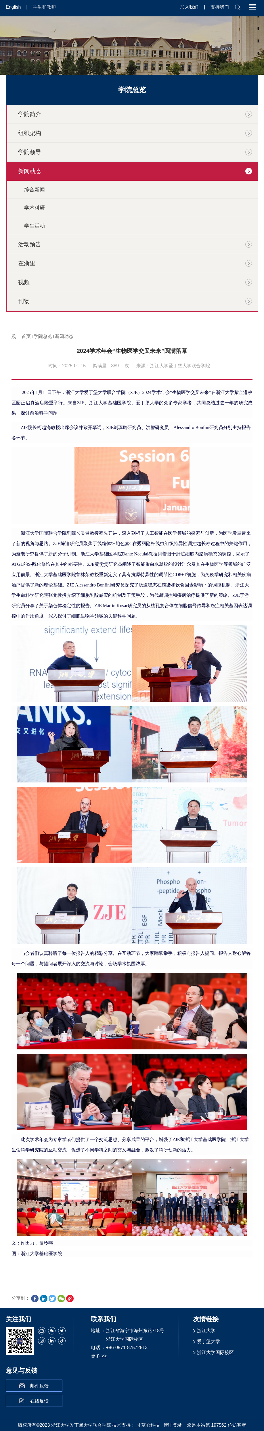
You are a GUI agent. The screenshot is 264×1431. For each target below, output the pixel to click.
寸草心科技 (148, 1425)
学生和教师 (44, 7)
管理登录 (172, 1425)
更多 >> (99, 1355)
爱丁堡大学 (208, 1341)
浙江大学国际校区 (215, 1352)
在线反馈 (39, 1401)
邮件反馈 (39, 1385)
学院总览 (43, 336)
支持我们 (220, 7)
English (14, 7)
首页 (26, 336)
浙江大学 (206, 1330)
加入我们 (190, 7)
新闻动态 (64, 336)
